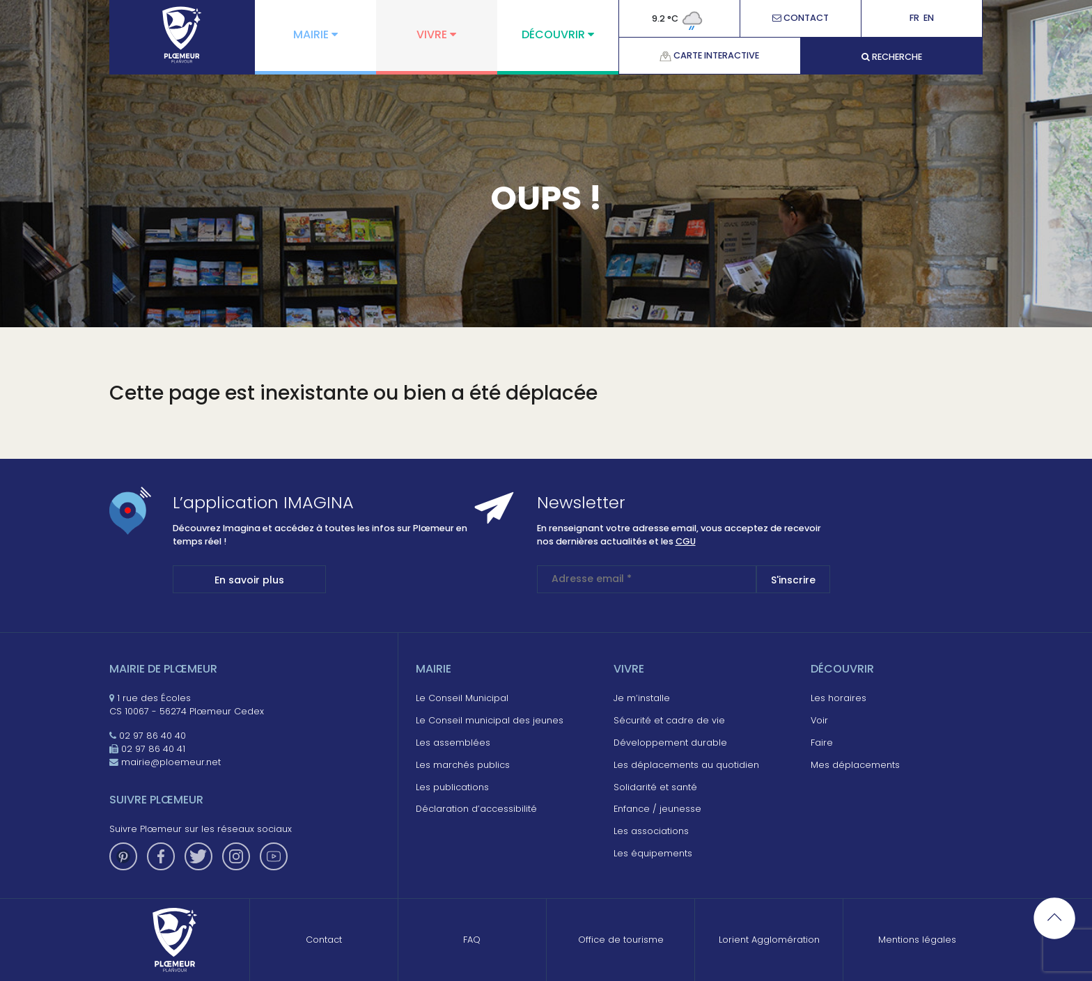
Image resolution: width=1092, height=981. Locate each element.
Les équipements (653, 853)
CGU (686, 541)
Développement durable (670, 742)
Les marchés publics (463, 765)
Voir (819, 720)
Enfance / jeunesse (657, 809)
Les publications (452, 787)
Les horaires (838, 698)
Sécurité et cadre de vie (669, 720)
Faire (822, 742)
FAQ (472, 939)
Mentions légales (917, 939)
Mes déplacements (855, 765)
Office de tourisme (621, 939)
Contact (800, 18)
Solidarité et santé (655, 787)
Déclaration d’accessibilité (476, 809)
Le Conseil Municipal (462, 698)
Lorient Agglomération (769, 939)
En (928, 18)
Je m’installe (642, 698)
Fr (914, 18)
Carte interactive (709, 55)
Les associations (651, 831)
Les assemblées (453, 742)
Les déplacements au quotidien (686, 765)
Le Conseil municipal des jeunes (489, 720)
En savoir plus (249, 580)
